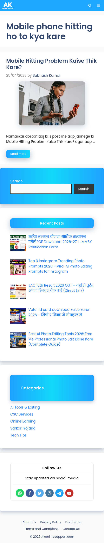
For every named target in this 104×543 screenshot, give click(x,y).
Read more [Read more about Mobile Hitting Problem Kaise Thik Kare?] (18, 154)
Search (16, 181)
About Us (29, 522)
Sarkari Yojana (22, 428)
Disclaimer (73, 522)
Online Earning (23, 421)
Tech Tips (18, 435)
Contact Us (71, 529)
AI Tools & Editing (25, 407)
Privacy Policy (50, 522)
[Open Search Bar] (90, 5)
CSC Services (21, 414)
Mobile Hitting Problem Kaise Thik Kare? (51, 64)
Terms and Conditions (41, 529)
